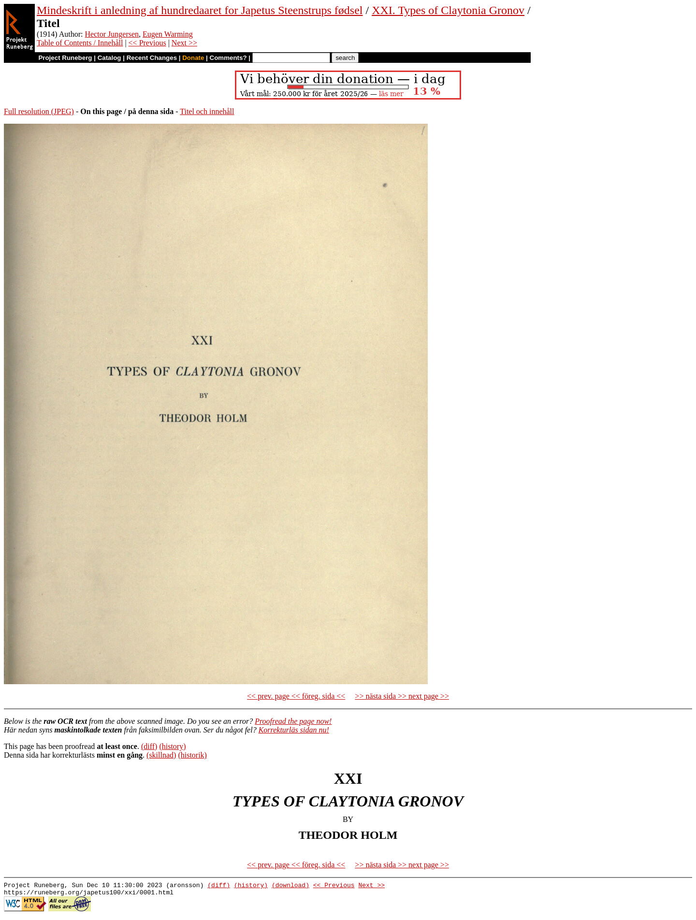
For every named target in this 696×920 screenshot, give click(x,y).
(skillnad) (161, 755)
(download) (290, 886)
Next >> (184, 43)
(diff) (149, 746)
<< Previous (147, 43)
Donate (193, 57)
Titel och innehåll (207, 111)
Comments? (228, 57)
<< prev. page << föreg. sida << (296, 696)
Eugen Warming (168, 34)
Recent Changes (152, 57)
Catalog (109, 57)
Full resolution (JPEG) (39, 111)
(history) (172, 746)
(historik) (192, 755)
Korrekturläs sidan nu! (294, 730)
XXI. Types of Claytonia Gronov (448, 10)
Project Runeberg (65, 57)
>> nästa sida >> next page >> (402, 696)
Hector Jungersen (112, 34)
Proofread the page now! (293, 721)
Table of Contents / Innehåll (80, 43)
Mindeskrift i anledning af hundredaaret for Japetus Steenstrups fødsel (199, 10)
